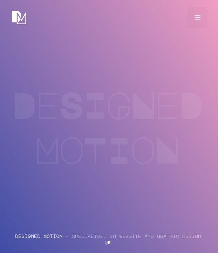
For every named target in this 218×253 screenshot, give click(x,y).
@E (108, 242)
